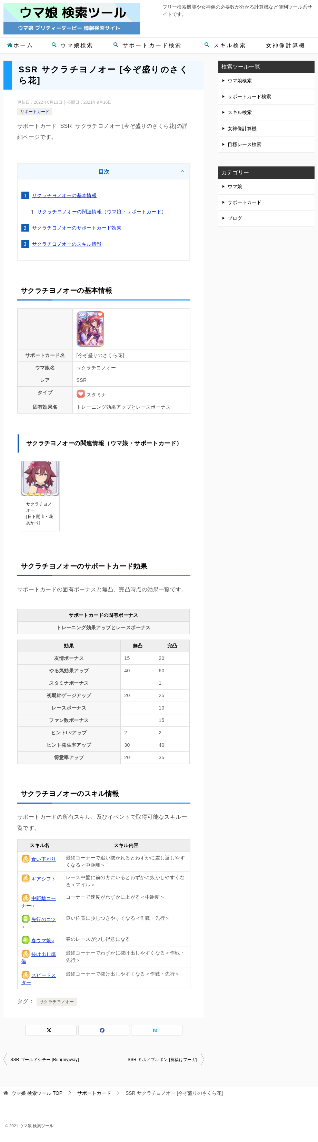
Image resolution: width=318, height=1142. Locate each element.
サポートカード (34, 111)
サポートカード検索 (147, 45)
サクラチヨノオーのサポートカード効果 (76, 228)
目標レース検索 (244, 144)
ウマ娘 (235, 186)
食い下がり (43, 859)
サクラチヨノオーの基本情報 (64, 195)
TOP (36, 1093)
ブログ (235, 218)
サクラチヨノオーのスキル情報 (67, 244)
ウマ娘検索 (72, 45)
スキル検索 (225, 45)
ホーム (20, 45)
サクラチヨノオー (57, 1001)
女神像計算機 (286, 45)
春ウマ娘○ (42, 940)
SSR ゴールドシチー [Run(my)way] (44, 1059)
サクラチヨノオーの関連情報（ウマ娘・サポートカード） (101, 211)
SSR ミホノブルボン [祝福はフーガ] (162, 1059)
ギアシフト (43, 878)
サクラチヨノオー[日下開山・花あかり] (39, 513)
